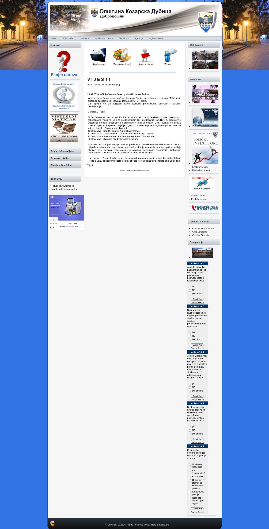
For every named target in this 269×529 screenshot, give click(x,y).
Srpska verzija (198, 195)
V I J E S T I (98, 79)
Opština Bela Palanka (203, 228)
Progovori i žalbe (60, 158)
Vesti (89, 84)
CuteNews (145, 170)
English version (200, 167)
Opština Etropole (200, 235)
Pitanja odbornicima (61, 165)
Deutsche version (201, 170)
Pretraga (113, 84)
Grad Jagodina (199, 231)
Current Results (197, 302)
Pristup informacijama (62, 151)
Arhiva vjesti (101, 84)
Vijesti (90, 165)
